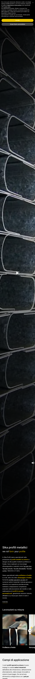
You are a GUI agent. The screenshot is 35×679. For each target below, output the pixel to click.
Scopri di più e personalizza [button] (17, 24)
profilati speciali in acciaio (17, 580)
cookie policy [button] (7, 7)
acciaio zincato (8, 568)
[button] (33, 2)
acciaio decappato (20, 568)
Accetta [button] (17, 20)
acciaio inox (27, 566)
